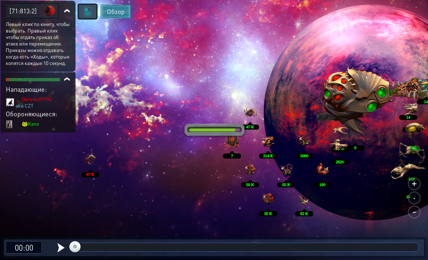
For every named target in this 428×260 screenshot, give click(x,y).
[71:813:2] (23, 10)
